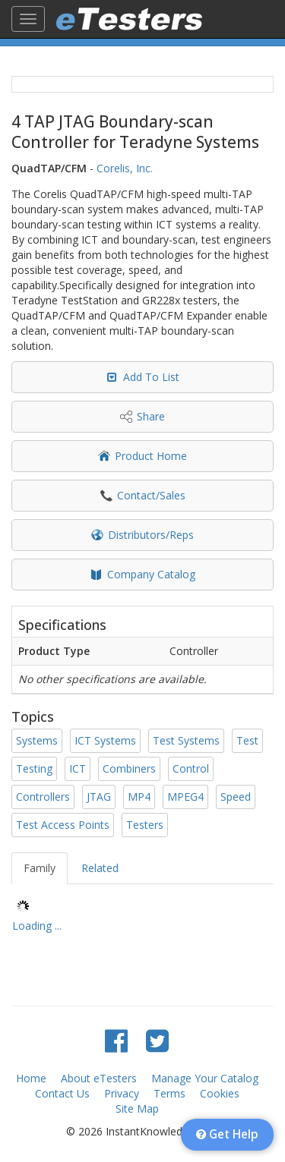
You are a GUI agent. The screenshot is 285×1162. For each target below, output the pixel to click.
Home (31, 1078)
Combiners (129, 768)
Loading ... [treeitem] (37, 925)
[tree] (142, 918)
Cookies (219, 1093)
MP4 (139, 796)
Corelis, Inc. (125, 168)
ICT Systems (105, 740)
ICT (77, 768)
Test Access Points (62, 824)
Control (191, 768)
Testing (34, 768)
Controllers (43, 796)
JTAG (99, 796)
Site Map (137, 1108)
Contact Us (62, 1093)
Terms (169, 1093)
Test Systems (186, 740)
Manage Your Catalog (204, 1078)
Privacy (121, 1093)
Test (247, 740)
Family (39, 868)
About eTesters (99, 1078)
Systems (37, 740)
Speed (235, 796)
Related (100, 868)
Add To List (151, 377)
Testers (144, 824)
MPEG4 (185, 796)
